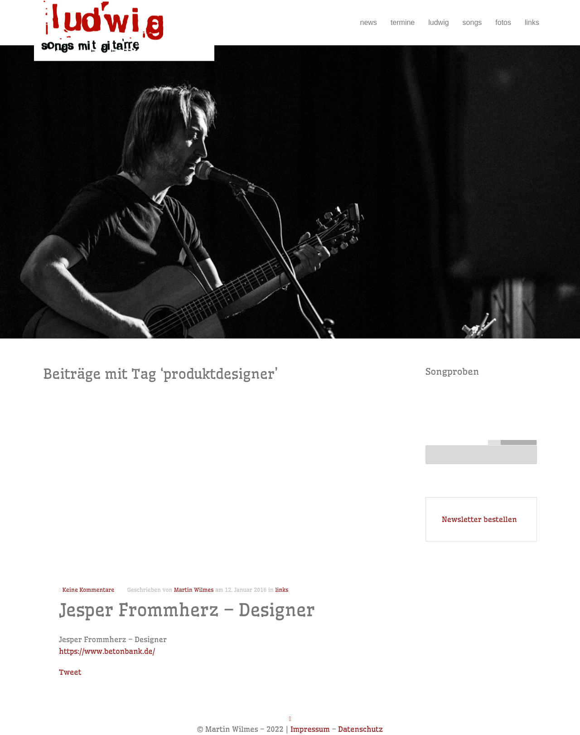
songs (472, 22)
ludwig (438, 22)
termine (403, 22)
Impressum (310, 729)
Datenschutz (360, 729)
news (368, 22)
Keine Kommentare (89, 589)
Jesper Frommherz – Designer (187, 610)
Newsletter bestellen (479, 519)
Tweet (70, 672)
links (532, 22)
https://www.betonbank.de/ (107, 651)
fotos (503, 22)
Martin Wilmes (193, 589)
